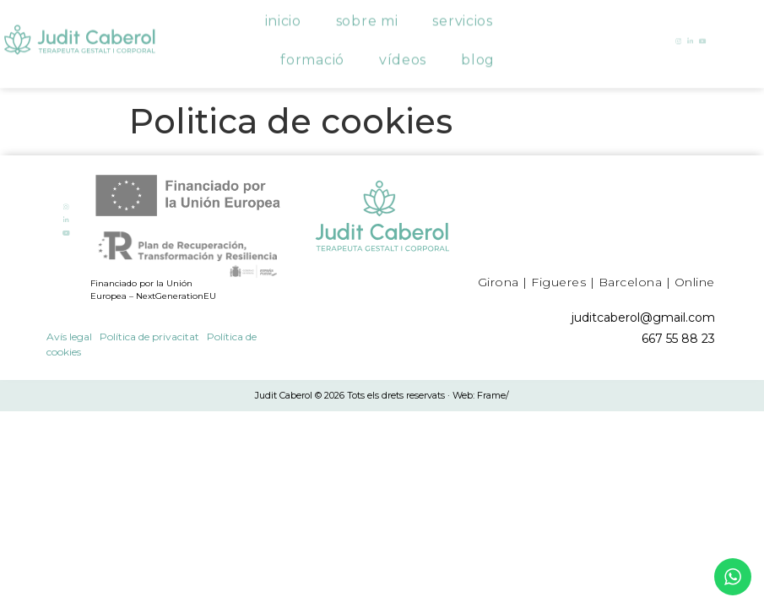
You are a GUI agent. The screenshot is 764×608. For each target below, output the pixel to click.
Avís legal (69, 336)
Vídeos (402, 54)
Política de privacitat (149, 336)
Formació (312, 54)
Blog (478, 54)
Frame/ (493, 395)
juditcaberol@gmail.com (643, 317)
